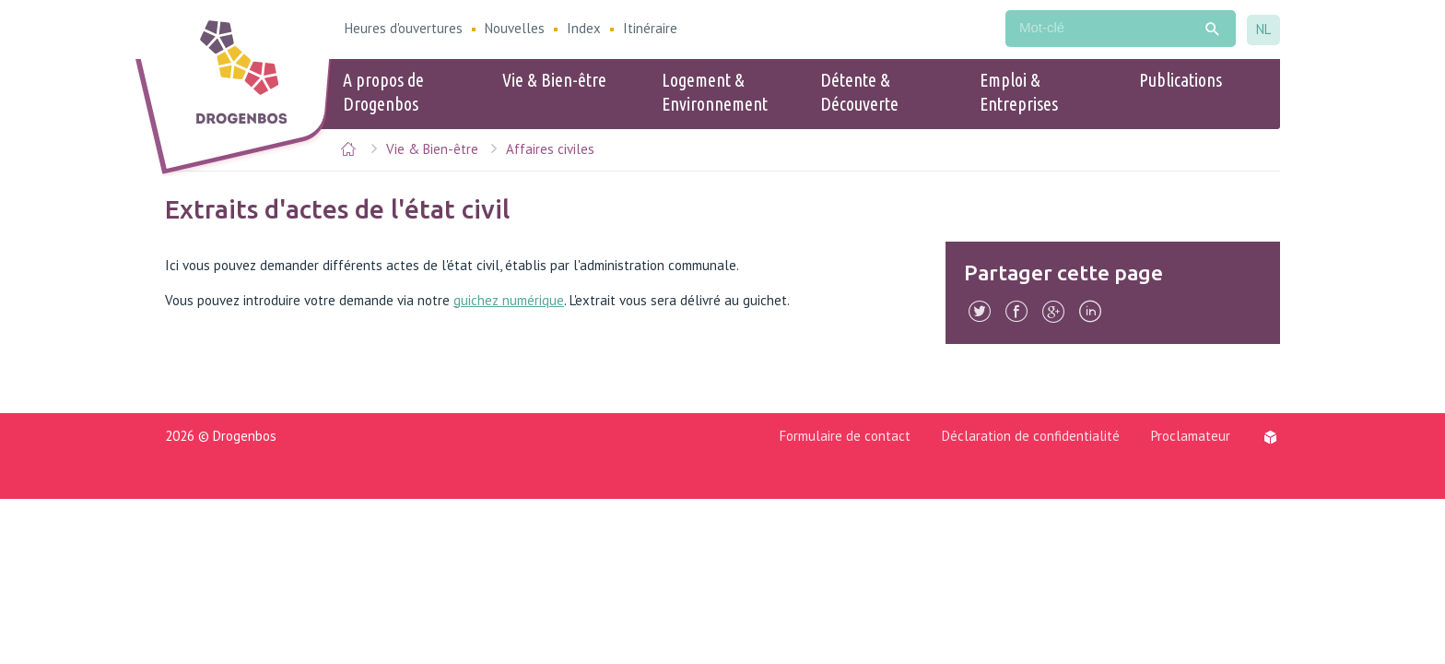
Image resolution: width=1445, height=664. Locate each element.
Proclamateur (1190, 436)
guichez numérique (508, 300)
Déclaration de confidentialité (1031, 436)
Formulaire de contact (845, 436)
